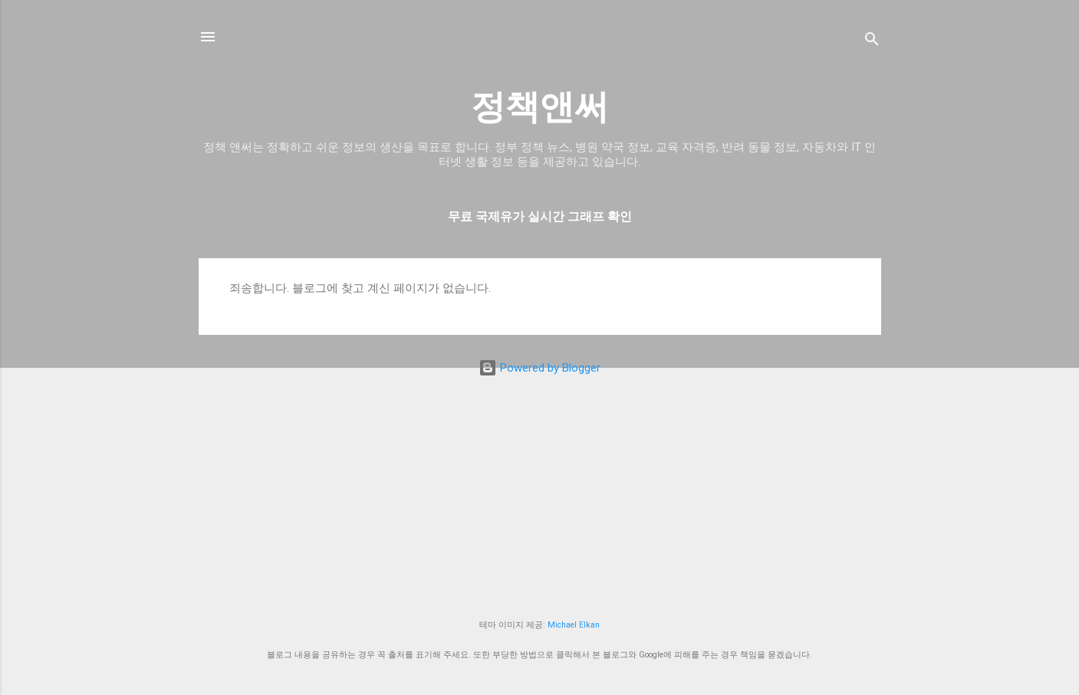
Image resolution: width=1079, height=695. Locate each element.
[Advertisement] (539, 496)
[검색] (872, 41)
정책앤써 (540, 107)
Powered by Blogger (539, 368)
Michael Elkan (574, 625)
